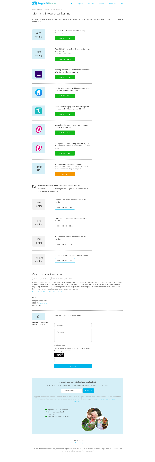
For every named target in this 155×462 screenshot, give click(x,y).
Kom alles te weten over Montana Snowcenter (48, 291)
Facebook (73, 443)
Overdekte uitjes (57, 278)
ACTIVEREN (88, 391)
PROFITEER (65, 174)
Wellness (91, 4)
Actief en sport (45, 278)
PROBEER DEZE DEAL (64, 207)
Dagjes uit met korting (43, 9)
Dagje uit (80, 4)
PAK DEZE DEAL (64, 38)
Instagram (82, 443)
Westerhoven (42, 303)
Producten (112, 4)
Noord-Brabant (70, 278)
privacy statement (102, 399)
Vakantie (101, 4)
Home (34, 9)
